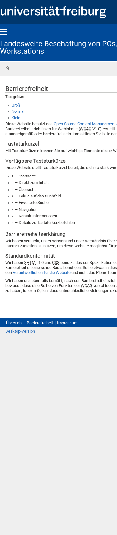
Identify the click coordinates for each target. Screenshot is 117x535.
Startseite (7, 68)
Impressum (67, 320)
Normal (18, 111)
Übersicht (14, 320)
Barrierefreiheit (40, 320)
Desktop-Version (20, 328)
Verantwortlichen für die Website (42, 270)
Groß (16, 105)
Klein (16, 118)
